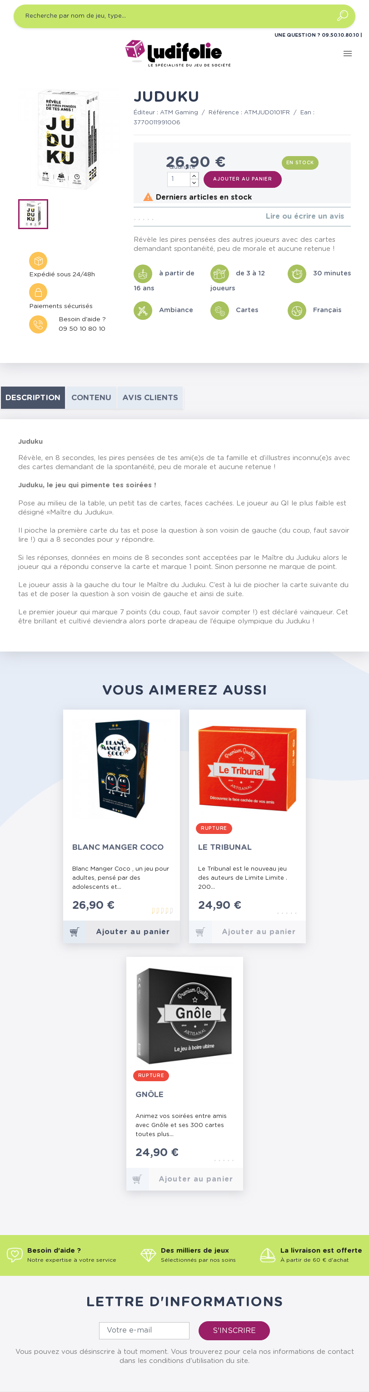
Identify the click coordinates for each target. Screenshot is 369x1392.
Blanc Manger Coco (118, 847)
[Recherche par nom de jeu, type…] (184, 16)
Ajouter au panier (242, 179)
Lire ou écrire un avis (305, 216)
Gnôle (149, 1094)
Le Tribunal (225, 847)
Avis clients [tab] (150, 398)
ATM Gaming (179, 113)
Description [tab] (32, 398)
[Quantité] (183, 179)
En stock (300, 163)
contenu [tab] (91, 398)
